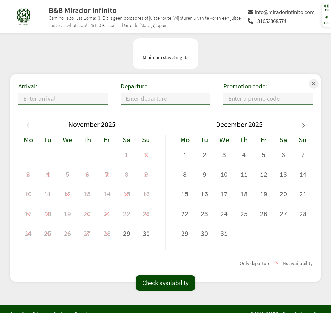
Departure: (135, 86)
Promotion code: (245, 86)
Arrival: (27, 86)
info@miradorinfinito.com (281, 12)
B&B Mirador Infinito (83, 10)
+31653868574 (267, 21)
